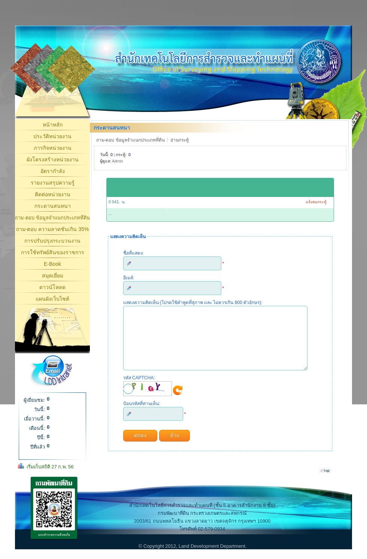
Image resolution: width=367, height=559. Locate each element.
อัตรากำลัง (52, 171)
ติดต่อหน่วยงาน (52, 194)
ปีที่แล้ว (37, 447)
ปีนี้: (41, 437)
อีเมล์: (128, 277)
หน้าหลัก (53, 125)
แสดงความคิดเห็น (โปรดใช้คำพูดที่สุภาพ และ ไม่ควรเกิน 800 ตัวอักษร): (193, 302)
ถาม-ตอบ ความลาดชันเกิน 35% (52, 229)
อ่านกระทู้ (179, 140)
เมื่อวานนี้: (34, 419)
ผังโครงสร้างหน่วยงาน (53, 159)
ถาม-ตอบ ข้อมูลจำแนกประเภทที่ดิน (52, 218)
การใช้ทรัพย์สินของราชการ (52, 252)
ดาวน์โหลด (52, 287)
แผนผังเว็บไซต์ (52, 299)
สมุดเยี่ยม (52, 276)
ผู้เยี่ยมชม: (34, 400)
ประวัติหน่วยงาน (52, 136)
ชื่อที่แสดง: (133, 253)
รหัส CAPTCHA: (139, 389)
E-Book (52, 264)
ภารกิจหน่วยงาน (53, 148)
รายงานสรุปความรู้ (53, 183)
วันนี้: (39, 409)
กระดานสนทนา (52, 206)
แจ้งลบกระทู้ (316, 202)
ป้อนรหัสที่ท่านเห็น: (141, 414)
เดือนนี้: (37, 428)
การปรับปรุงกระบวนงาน (52, 241)
